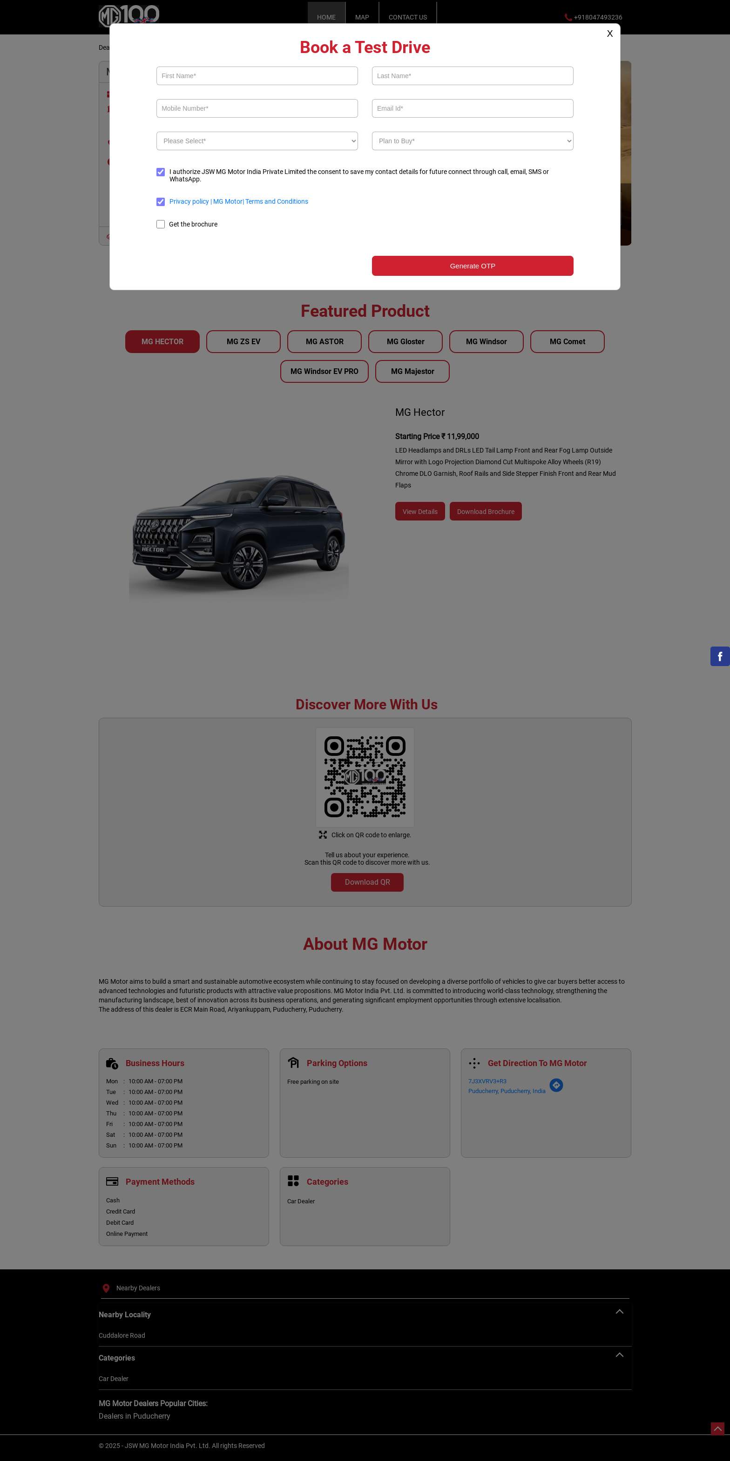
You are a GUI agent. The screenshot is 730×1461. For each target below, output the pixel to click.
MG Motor (227, 201)
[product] (257, 141)
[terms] (160, 202)
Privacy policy (189, 201)
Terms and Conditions (276, 201)
